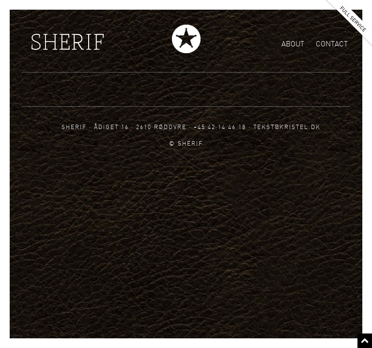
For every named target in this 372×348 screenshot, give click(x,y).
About (292, 44)
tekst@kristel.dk (287, 126)
